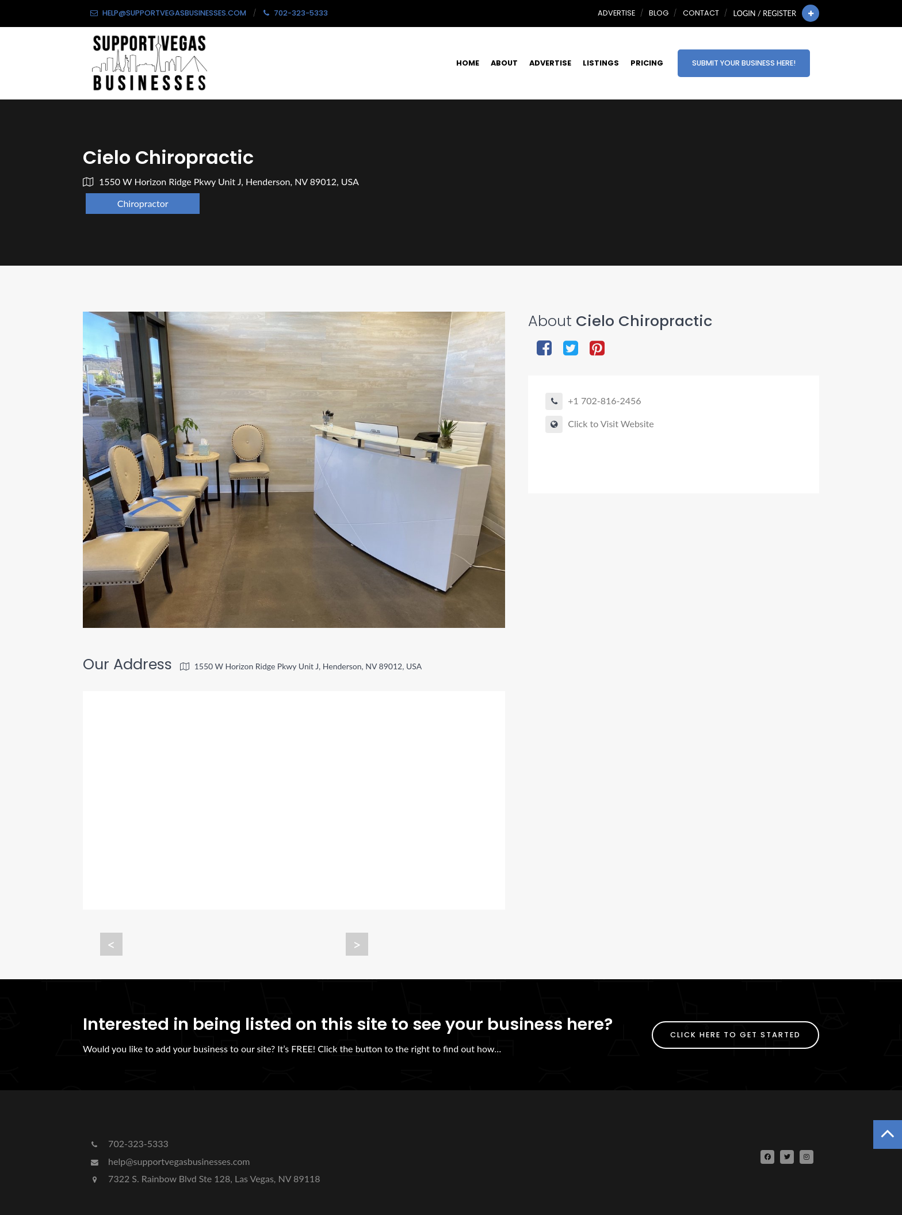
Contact (701, 13)
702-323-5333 (129, 1143)
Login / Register (764, 13)
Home (467, 63)
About (504, 63)
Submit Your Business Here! (744, 63)
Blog (658, 13)
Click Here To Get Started (735, 1035)
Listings (601, 63)
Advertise (616, 13)
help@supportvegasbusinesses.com (169, 1161)
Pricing (646, 63)
